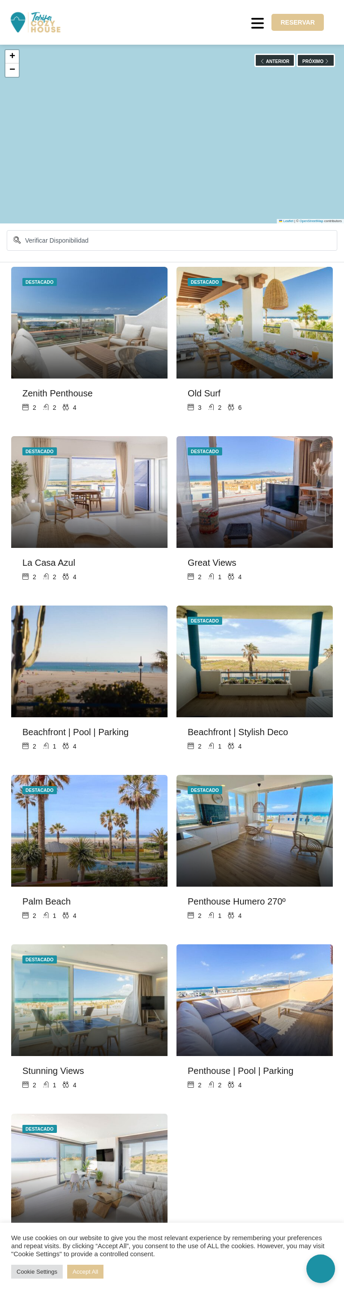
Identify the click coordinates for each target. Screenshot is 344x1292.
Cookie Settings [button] (37, 1271)
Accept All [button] (85, 1271)
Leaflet (286, 221)
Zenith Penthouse (57, 393)
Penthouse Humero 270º (237, 901)
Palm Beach (46, 901)
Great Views (212, 563)
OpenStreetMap (311, 221)
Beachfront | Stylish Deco (238, 732)
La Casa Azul (48, 563)
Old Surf (204, 393)
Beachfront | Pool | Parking (75, 732)
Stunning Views (53, 1071)
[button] (12, 56)
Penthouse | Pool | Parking (240, 1071)
